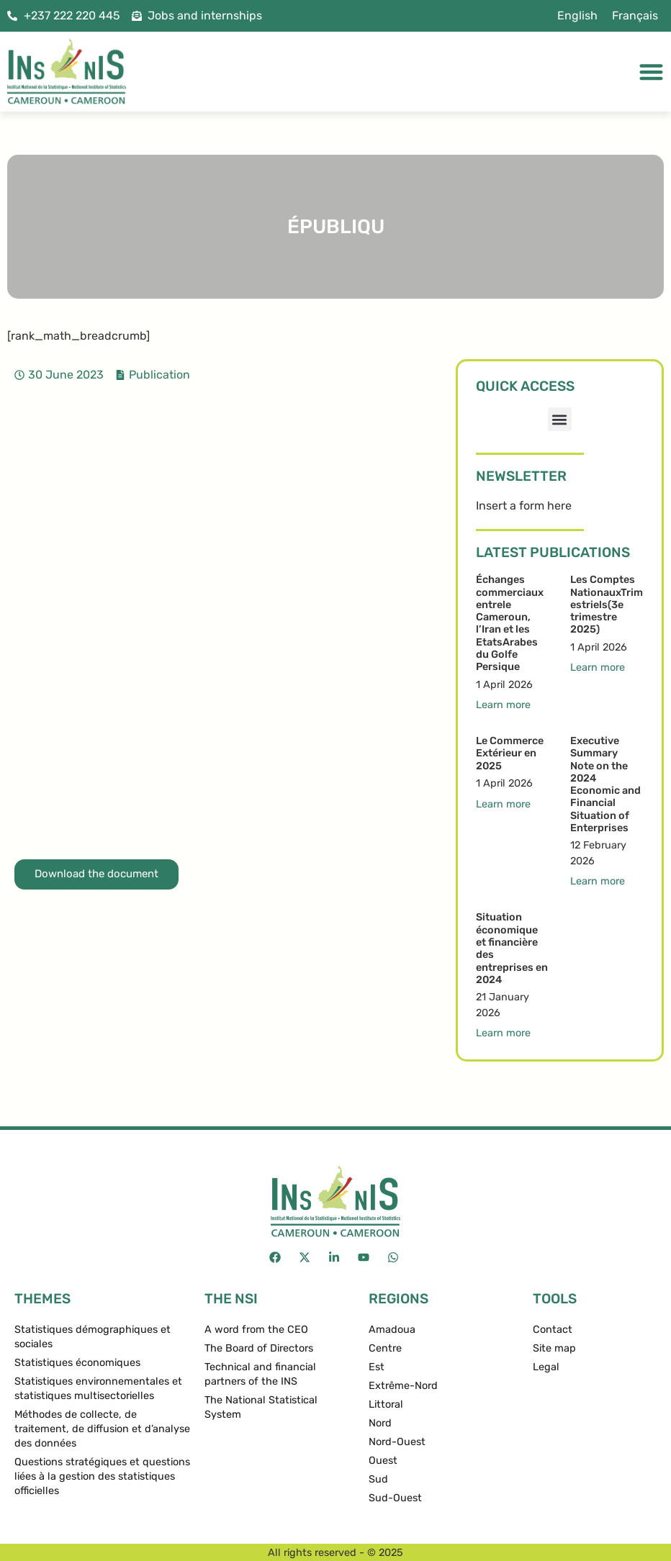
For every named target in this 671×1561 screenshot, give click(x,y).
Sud (378, 1479)
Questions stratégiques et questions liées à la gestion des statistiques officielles (102, 1476)
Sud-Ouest (395, 1498)
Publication (159, 374)
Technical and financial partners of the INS (260, 1374)
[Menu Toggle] (651, 71)
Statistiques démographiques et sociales (92, 1337)
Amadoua (392, 1330)
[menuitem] (577, 16)
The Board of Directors (258, 1348)
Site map (554, 1348)
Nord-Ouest (397, 1442)
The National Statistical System (261, 1407)
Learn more (503, 705)
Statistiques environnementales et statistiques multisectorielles (98, 1388)
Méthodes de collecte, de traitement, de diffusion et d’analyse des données (102, 1428)
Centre (385, 1348)
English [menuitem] (577, 15)
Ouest (383, 1460)
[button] (560, 419)
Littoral (386, 1404)
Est (376, 1367)
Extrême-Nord (403, 1386)
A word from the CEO (256, 1330)
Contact (552, 1330)
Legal (546, 1367)
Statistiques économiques (77, 1363)
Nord (380, 1423)
